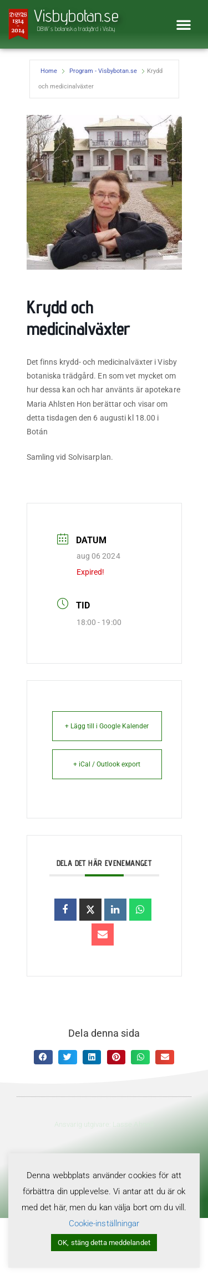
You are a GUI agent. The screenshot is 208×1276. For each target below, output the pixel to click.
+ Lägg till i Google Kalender (107, 726)
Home (48, 71)
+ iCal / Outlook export (106, 764)
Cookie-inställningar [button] (104, 1223)
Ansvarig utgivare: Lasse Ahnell (104, 1124)
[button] (183, 24)
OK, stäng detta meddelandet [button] (104, 1242)
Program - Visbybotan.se (103, 71)
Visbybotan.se (76, 15)
